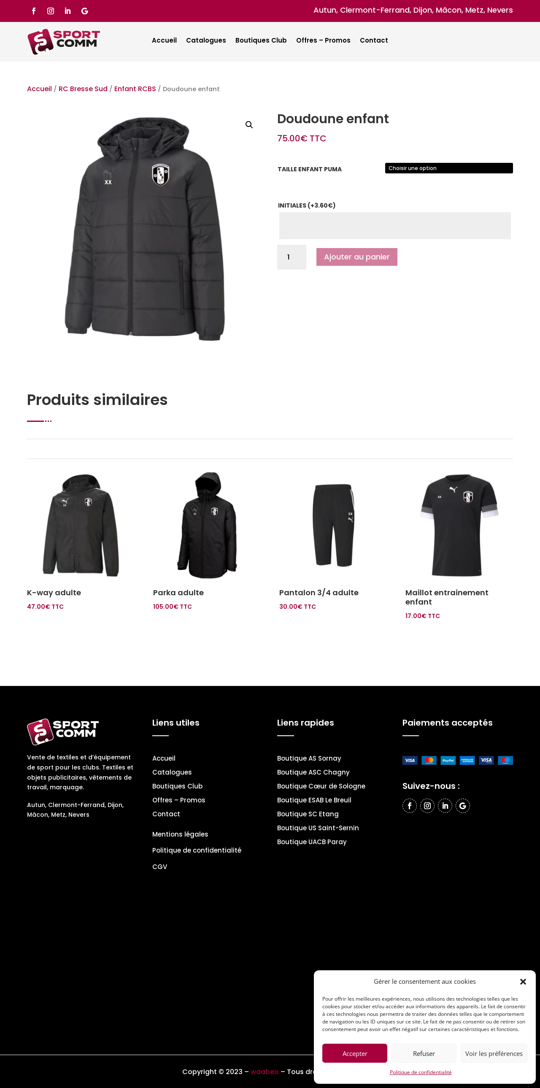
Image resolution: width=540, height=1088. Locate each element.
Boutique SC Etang (308, 814)
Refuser (424, 1053)
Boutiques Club (261, 41)
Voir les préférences (494, 1053)
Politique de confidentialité (421, 1072)
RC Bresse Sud (83, 89)
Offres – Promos (323, 41)
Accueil (164, 41)
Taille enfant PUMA (310, 169)
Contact (374, 41)
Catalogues (206, 41)
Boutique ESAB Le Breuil (314, 801)
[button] (523, 981)
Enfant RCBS (135, 89)
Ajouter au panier (357, 256)
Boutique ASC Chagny (313, 773)
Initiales (307, 205)
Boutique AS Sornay (309, 759)
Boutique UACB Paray (312, 842)
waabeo (265, 1072)
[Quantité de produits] (291, 257)
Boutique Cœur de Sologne (321, 787)
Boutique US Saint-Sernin (318, 828)
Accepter (355, 1053)
